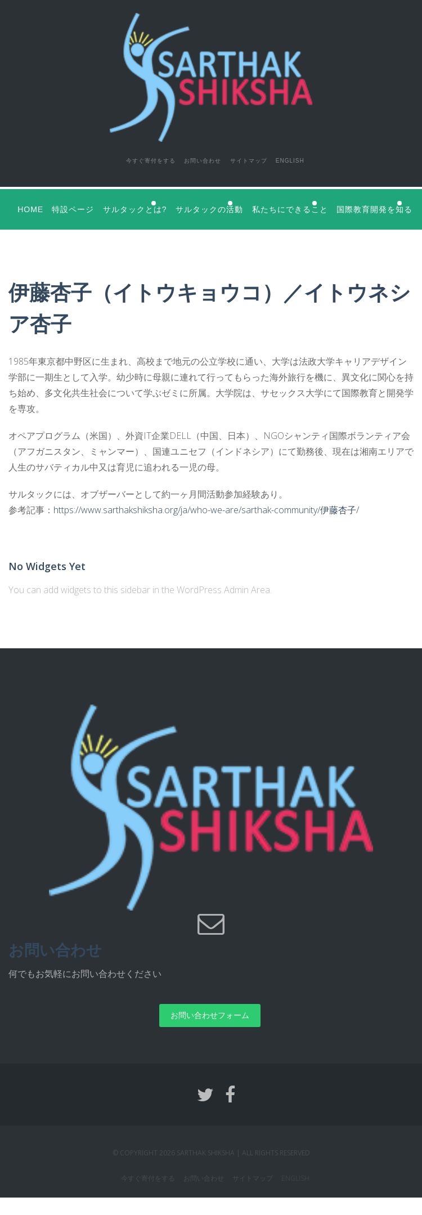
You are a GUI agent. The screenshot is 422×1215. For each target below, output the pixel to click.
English (309, 159)
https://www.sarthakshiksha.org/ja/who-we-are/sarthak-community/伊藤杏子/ (206, 527)
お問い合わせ (193, 159)
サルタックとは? (151, 203)
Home (30, 203)
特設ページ (81, 203)
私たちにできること (345, 203)
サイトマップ (254, 159)
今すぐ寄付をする (125, 159)
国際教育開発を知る (55, 228)
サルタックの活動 (245, 203)
